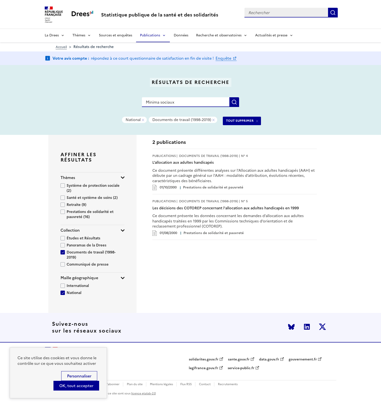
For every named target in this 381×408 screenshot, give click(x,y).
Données (181, 35)
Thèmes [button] (68, 177)
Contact (205, 384)
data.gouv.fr (269, 359)
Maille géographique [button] (79, 278)
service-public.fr (241, 368)
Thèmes (78, 35)
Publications (150, 35)
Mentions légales (161, 384)
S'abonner (112, 384)
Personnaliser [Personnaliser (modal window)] (79, 376)
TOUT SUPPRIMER (240, 120)
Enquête (224, 58)
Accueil (61, 47)
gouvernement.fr (303, 359)
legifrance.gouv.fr (203, 368)
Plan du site (135, 384)
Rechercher (333, 12)
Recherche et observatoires (219, 35)
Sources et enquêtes (115, 35)
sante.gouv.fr (239, 359)
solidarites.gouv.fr (203, 359)
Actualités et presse (271, 35)
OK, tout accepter (76, 386)
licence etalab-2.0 (143, 393)
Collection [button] (70, 230)
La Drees (52, 35)
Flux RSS (186, 384)
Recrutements (228, 384)
